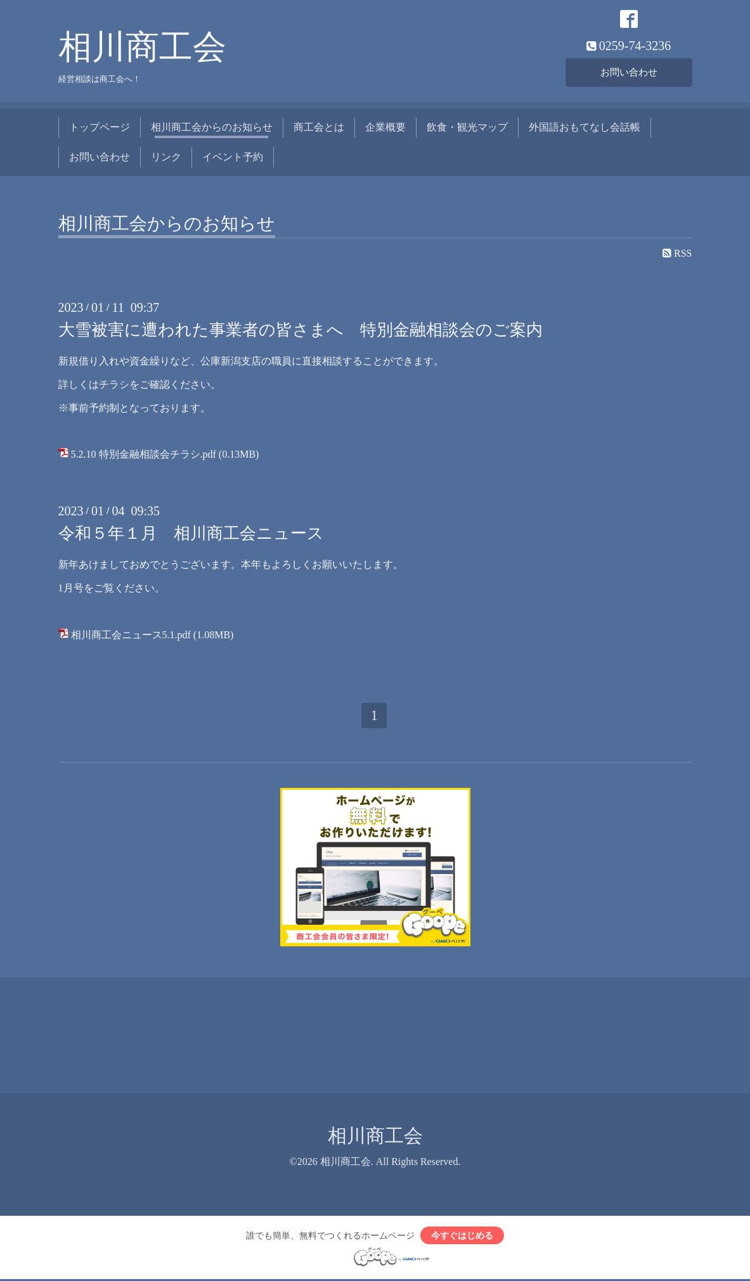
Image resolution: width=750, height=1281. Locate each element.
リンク (166, 157)
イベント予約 (232, 157)
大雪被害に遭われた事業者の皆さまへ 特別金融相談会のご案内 (300, 331)
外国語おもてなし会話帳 (584, 128)
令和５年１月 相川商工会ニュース (191, 534)
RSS (677, 254)
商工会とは (319, 128)
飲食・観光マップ (467, 128)
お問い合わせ (628, 72)
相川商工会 (142, 48)
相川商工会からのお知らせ (212, 128)
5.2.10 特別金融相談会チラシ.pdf (143, 455)
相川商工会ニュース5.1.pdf (131, 635)
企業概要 (385, 128)
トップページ (99, 128)
